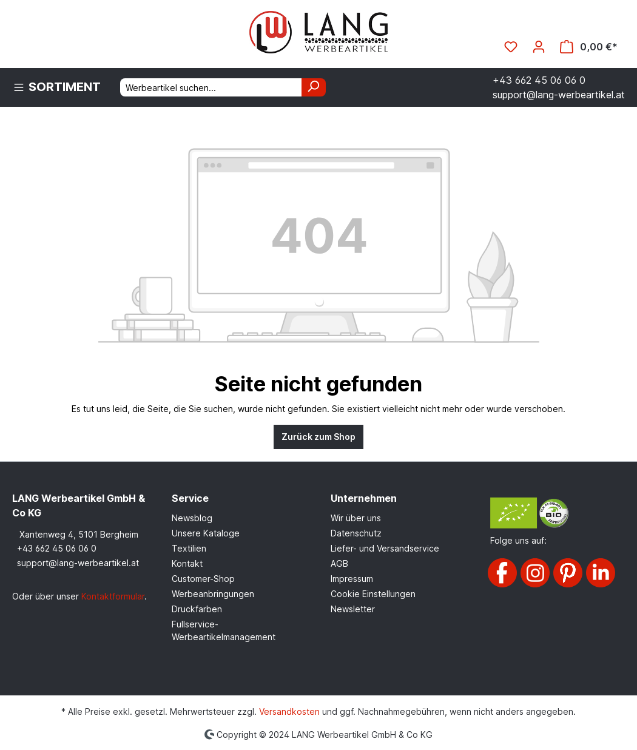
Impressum (352, 578)
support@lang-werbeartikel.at (78, 563)
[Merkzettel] (511, 46)
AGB (339, 563)
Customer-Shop (203, 578)
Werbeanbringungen (213, 594)
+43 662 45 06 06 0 (56, 548)
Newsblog (192, 518)
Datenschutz (356, 533)
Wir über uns (356, 518)
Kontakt (187, 563)
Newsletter (353, 609)
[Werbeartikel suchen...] (211, 87)
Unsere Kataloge (206, 533)
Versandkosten (289, 711)
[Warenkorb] (589, 46)
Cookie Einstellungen (373, 594)
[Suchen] (314, 87)
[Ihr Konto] (539, 46)
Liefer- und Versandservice (385, 548)
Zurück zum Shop (318, 436)
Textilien (189, 548)
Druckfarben (197, 609)
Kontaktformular (112, 596)
